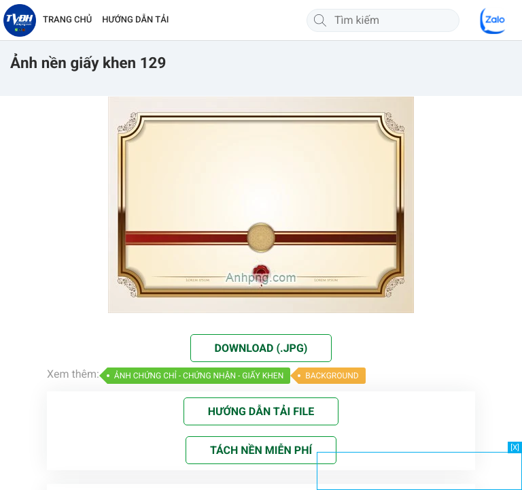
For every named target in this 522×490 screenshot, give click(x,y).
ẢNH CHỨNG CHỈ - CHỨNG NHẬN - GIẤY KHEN (198, 375)
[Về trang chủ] (19, 20)
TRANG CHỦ (67, 20)
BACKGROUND (331, 375)
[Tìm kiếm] (320, 20)
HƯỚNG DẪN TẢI (135, 20)
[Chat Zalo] (493, 20)
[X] (514, 447)
